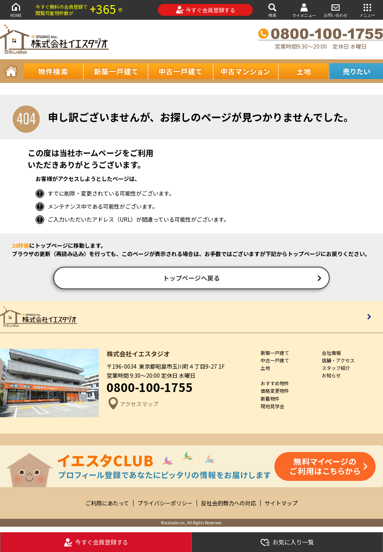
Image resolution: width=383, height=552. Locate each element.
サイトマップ (281, 504)
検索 (272, 9)
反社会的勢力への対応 (228, 504)
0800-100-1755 (150, 388)
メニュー (367, 9)
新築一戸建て (275, 353)
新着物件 (270, 399)
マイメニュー (304, 10)
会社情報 (331, 353)
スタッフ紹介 (336, 369)
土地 (265, 369)
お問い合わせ (335, 9)
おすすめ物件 (275, 384)
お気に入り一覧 (287, 542)
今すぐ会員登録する (205, 10)
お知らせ (331, 376)
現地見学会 (272, 407)
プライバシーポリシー (165, 504)
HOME (16, 9)
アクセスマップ (132, 405)
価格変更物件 (275, 392)
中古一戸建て (275, 361)
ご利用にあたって (107, 504)
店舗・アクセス (338, 361)
